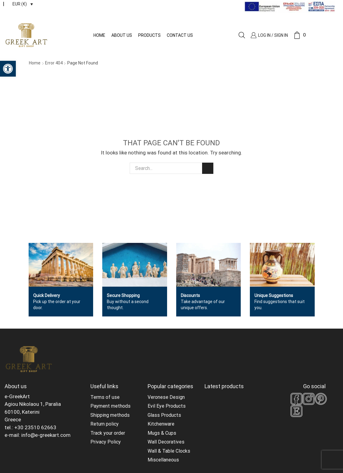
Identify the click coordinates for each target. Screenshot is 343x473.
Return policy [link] (104, 424)
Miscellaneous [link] (163, 460)
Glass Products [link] (164, 415)
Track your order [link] (107, 433)
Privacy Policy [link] (105, 442)
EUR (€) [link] (19, 4)
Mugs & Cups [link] (162, 433)
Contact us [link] (180, 35)
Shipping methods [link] (110, 415)
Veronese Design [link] (166, 397)
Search (207, 168)
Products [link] (149, 35)
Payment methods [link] (110, 406)
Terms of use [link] (105, 397)
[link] (8, 69)
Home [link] (99, 35)
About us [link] (121, 35)
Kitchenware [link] (161, 424)
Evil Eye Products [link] (167, 406)
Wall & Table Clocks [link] (169, 451)
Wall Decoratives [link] (166, 442)
